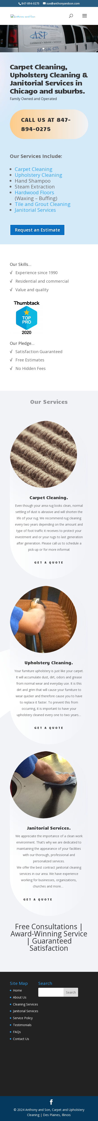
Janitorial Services (25, 1011)
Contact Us (21, 1039)
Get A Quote (49, 603)
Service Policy (23, 1018)
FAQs (17, 1032)
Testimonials (22, 1025)
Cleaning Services (25, 1004)
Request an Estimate (37, 230)
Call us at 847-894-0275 (46, 124)
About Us (19, 997)
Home (17, 990)
